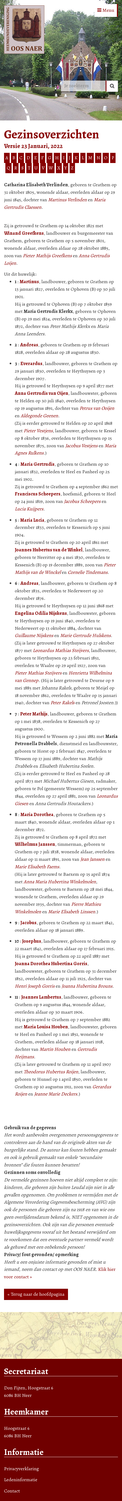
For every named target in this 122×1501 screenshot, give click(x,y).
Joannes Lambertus (41, 997)
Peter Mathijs (34, 714)
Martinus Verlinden (67, 199)
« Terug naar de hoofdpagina (36, 1294)
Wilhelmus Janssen (35, 844)
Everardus (31, 363)
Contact (12, 1491)
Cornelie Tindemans (87, 572)
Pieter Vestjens (38, 430)
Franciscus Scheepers (37, 494)
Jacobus (28, 922)
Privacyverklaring (21, 1468)
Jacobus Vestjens (81, 445)
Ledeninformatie (20, 1479)
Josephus (31, 941)
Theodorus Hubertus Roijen (51, 1071)
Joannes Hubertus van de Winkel (48, 550)
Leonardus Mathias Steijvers (61, 650)
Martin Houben (55, 1049)
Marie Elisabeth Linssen (71, 911)
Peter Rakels (62, 702)
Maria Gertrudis (37, 464)
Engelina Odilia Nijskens (41, 613)
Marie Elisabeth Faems (37, 866)
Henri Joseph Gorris (35, 986)
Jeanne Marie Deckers (55, 1094)
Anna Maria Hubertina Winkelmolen (60, 881)
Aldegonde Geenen (39, 415)
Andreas (29, 345)
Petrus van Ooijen (97, 408)
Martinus (29, 281)
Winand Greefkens (24, 233)
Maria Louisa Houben (46, 1027)
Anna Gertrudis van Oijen (41, 393)
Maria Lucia (32, 520)
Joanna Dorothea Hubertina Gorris (51, 963)
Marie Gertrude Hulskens (85, 635)
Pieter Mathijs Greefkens (47, 255)
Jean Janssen (92, 859)
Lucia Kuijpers (29, 509)
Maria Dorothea (36, 814)
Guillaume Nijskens (34, 635)
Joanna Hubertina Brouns (87, 986)
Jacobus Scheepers (82, 501)
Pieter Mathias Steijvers (38, 673)
